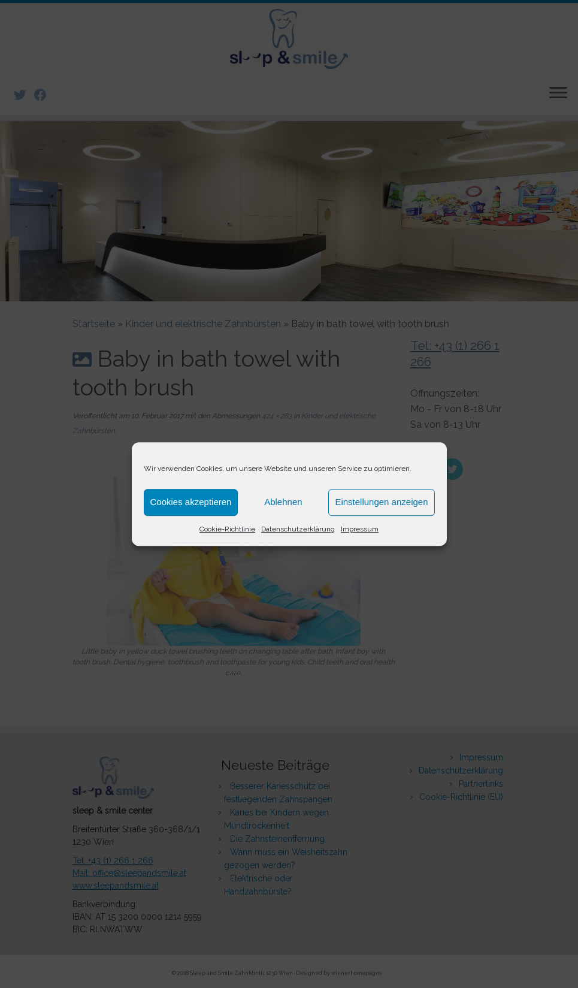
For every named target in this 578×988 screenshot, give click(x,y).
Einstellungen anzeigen (381, 502)
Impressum (360, 529)
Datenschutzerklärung (298, 529)
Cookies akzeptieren (191, 502)
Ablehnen (283, 502)
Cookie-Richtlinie (227, 529)
